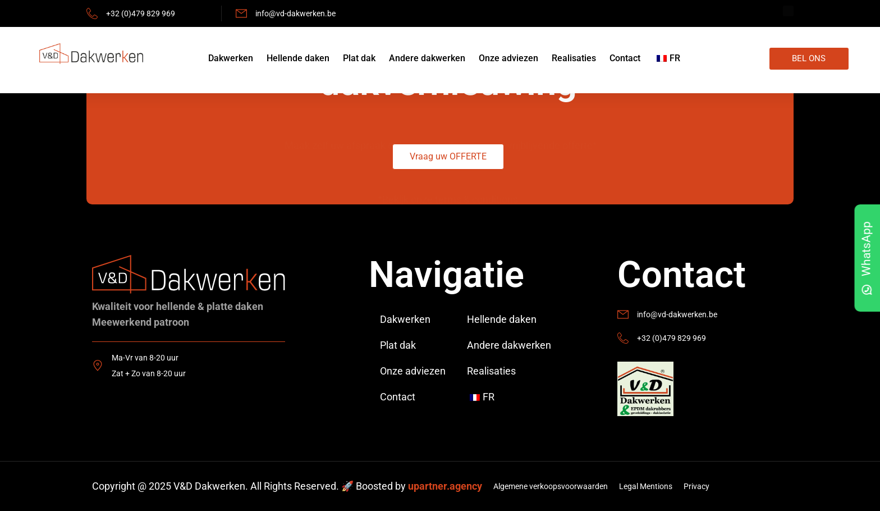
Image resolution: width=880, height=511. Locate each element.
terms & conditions (476, 180)
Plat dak (359, 58)
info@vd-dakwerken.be (295, 13)
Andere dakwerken (427, 58)
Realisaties (574, 58)
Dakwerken (230, 58)
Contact (624, 58)
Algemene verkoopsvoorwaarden (550, 486)
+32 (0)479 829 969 (140, 13)
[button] (448, 157)
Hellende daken (298, 58)
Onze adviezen (508, 58)
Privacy (696, 486)
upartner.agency (445, 486)
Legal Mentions (645, 486)
